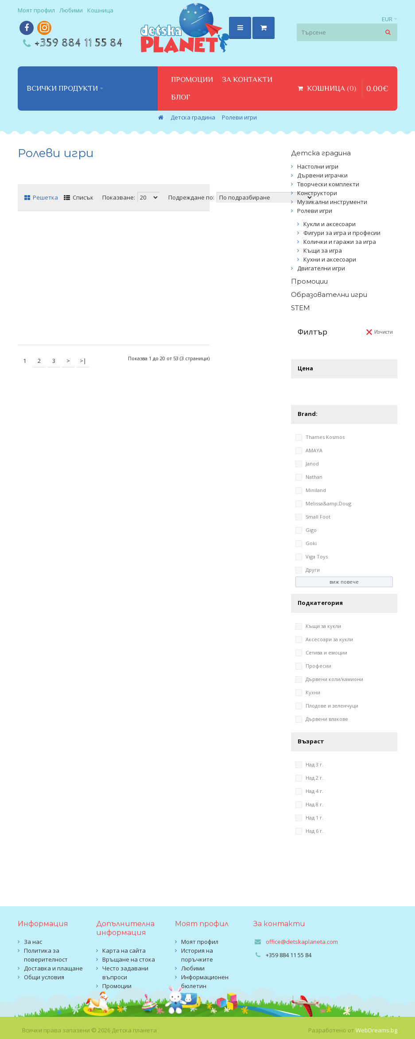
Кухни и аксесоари (329, 259)
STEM (300, 308)
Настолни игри (317, 166)
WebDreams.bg (376, 1030)
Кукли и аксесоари (329, 224)
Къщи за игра (322, 250)
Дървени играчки (322, 175)
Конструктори (317, 193)
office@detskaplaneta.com (302, 942)
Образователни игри (329, 294)
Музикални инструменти (332, 202)
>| (83, 361)
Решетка (41, 197)
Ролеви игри (239, 117)
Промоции (309, 281)
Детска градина (193, 117)
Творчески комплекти (328, 184)
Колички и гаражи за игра (339, 242)
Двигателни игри (321, 268)
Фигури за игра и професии (341, 233)
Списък (78, 197)
